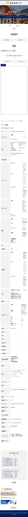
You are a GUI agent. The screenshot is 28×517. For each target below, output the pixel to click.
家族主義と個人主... (9, 474)
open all (7, 61)
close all (21, 61)
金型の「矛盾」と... (9, 473)
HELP (17, 25)
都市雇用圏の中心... (9, 459)
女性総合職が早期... (9, 471)
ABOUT (14, 28)
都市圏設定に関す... (9, 461)
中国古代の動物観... (9, 476)
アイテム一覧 (10, 120)
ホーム (2, 120)
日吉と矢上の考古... (9, 477)
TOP (10, 25)
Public (3, 65)
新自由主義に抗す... (9, 465)
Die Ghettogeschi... (8, 462)
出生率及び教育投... (9, 464)
